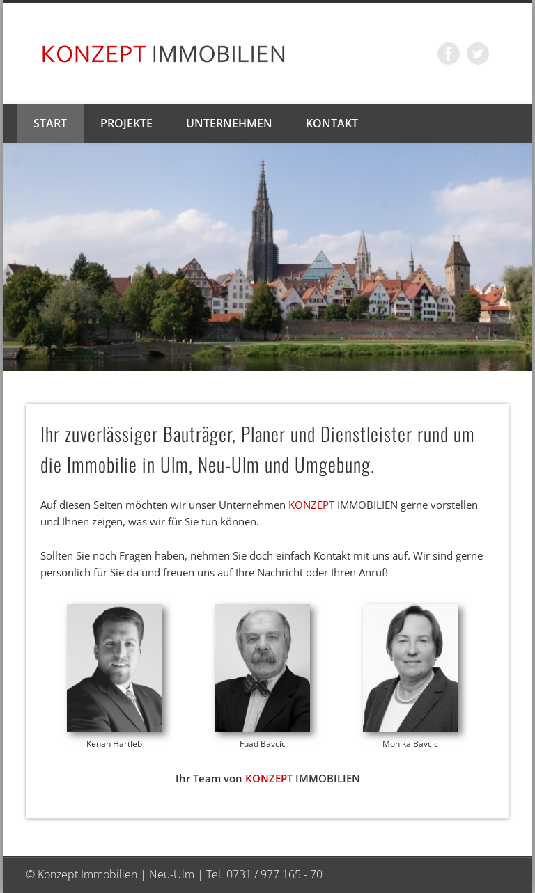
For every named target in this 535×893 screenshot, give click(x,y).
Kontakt (332, 123)
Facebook (448, 53)
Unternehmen (229, 123)
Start (50, 123)
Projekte (126, 123)
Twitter (478, 53)
